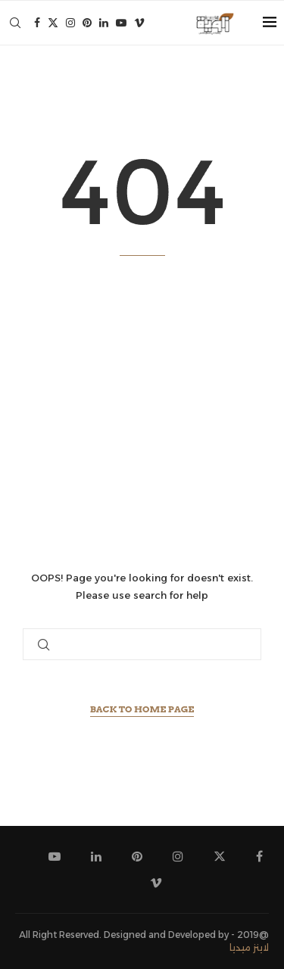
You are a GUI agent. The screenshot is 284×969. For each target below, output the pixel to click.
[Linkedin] (103, 23)
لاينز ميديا (249, 947)
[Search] (15, 23)
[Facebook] (37, 23)
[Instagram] (70, 23)
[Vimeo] (139, 23)
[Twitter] (53, 23)
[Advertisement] (142, 413)
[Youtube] (121, 23)
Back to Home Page (142, 709)
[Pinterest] (87, 23)
